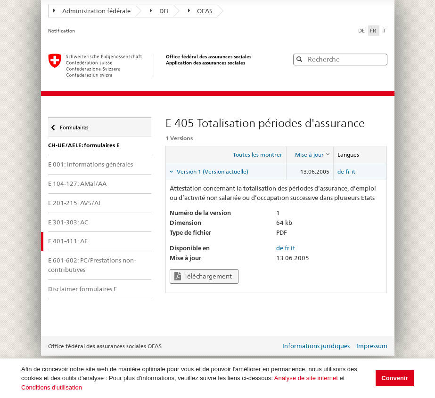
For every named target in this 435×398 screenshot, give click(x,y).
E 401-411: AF (68, 241)
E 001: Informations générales (90, 164)
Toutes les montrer (257, 154)
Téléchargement (203, 276)
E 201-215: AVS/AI (74, 203)
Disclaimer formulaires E (82, 289)
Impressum (371, 346)
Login (271, 347)
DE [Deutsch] (362, 30)
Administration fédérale (92, 10)
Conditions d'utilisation (51, 387)
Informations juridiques (316, 346)
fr (347, 171)
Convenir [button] (394, 378)
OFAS (200, 10)
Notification (61, 30)
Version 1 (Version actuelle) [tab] (211, 171)
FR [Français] (374, 30)
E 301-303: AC (68, 222)
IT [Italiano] (383, 30)
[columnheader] (310, 154)
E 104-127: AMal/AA (77, 183)
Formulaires (73, 125)
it (353, 171)
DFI (159, 10)
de (340, 171)
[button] (379, 59)
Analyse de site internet (306, 378)
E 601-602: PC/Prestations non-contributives (92, 264)
